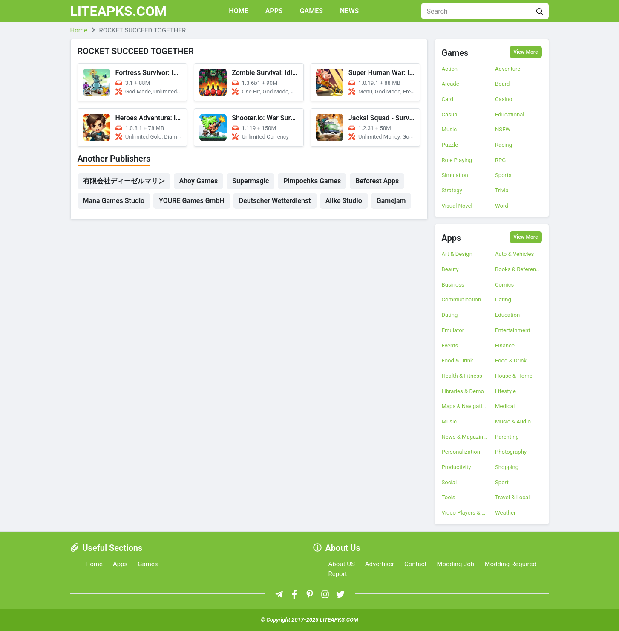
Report (338, 574)
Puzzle (450, 145)
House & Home (514, 376)
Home (238, 11)
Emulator (453, 330)
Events (450, 345)
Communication (461, 299)
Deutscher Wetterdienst (275, 201)
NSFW (502, 129)
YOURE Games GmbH (192, 201)
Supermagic (250, 181)
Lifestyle (505, 391)
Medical (505, 406)
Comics (504, 284)
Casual (450, 114)
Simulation (455, 175)
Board (502, 84)
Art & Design (457, 254)
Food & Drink (457, 360)
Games (311, 11)
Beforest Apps (377, 181)
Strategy (452, 190)
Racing (503, 145)
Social (449, 482)
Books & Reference (518, 269)
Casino (503, 99)
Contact (415, 564)
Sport (502, 482)
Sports (503, 175)
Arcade (450, 84)
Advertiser (379, 564)
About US (341, 564)
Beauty (450, 269)
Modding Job (455, 564)
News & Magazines (465, 437)
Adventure (507, 69)
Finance (505, 345)
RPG (500, 160)
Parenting (507, 437)
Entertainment (512, 330)
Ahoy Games (198, 181)
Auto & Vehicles (514, 254)
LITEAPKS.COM (118, 11)
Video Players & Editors (465, 512)
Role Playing (457, 160)
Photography (511, 452)
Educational (509, 114)
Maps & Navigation (465, 406)
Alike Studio (343, 201)
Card (447, 99)
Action (450, 69)
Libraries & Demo (463, 391)
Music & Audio (513, 421)
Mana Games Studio (114, 201)
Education (507, 315)
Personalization (461, 452)
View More (525, 52)
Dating (503, 299)
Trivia (502, 190)
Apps (274, 11)
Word (501, 206)
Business (453, 284)
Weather (505, 512)
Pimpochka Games (312, 181)
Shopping (506, 467)
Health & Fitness (462, 376)
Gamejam (391, 201)
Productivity (456, 467)
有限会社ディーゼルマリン (124, 181)
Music (449, 129)
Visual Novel (457, 206)
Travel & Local (512, 497)
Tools (448, 497)
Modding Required (510, 564)
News (349, 11)
